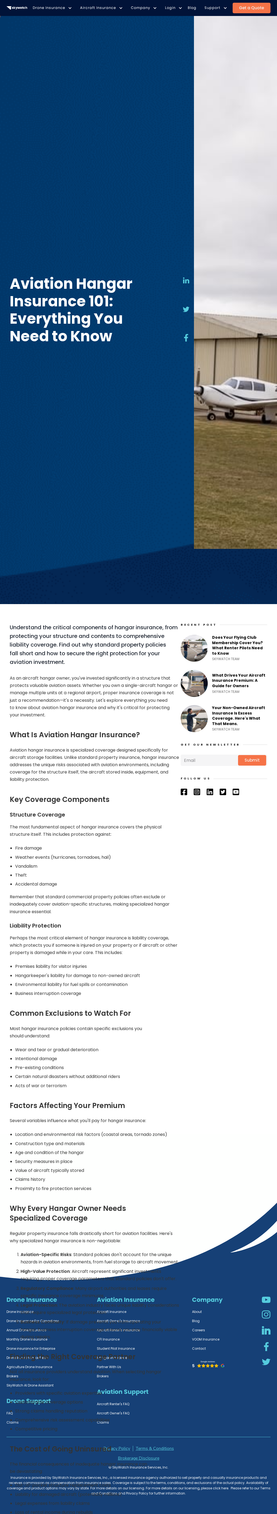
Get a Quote (251, 8)
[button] (51, 8)
